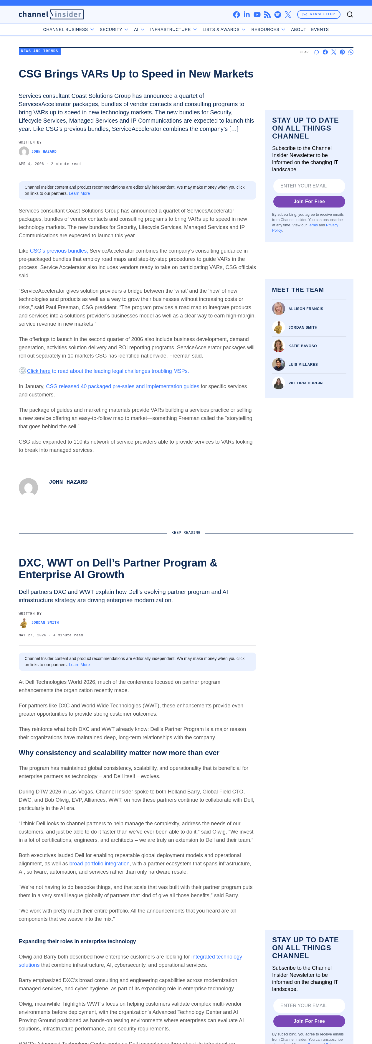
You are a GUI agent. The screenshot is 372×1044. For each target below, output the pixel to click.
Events (320, 29)
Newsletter (318, 14)
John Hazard (38, 151)
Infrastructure (174, 29)
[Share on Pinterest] (342, 52)
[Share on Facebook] (325, 52)
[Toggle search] (349, 14)
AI (140, 29)
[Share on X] (333, 52)
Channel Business (69, 29)
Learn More (79, 193)
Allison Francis (306, 309)
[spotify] (277, 14)
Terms (312, 225)
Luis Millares (303, 365)
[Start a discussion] (316, 52)
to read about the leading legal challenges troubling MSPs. (108, 371)
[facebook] (236, 14)
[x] (288, 14)
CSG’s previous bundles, (59, 251)
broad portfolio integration (100, 864)
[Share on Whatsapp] (350, 52)
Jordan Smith (303, 327)
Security (114, 29)
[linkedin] (246, 14)
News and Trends (39, 51)
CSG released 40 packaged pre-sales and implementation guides (122, 386)
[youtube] (257, 14)
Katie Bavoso (303, 346)
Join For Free (309, 201)
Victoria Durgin (306, 383)
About (298, 29)
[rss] (267, 14)
